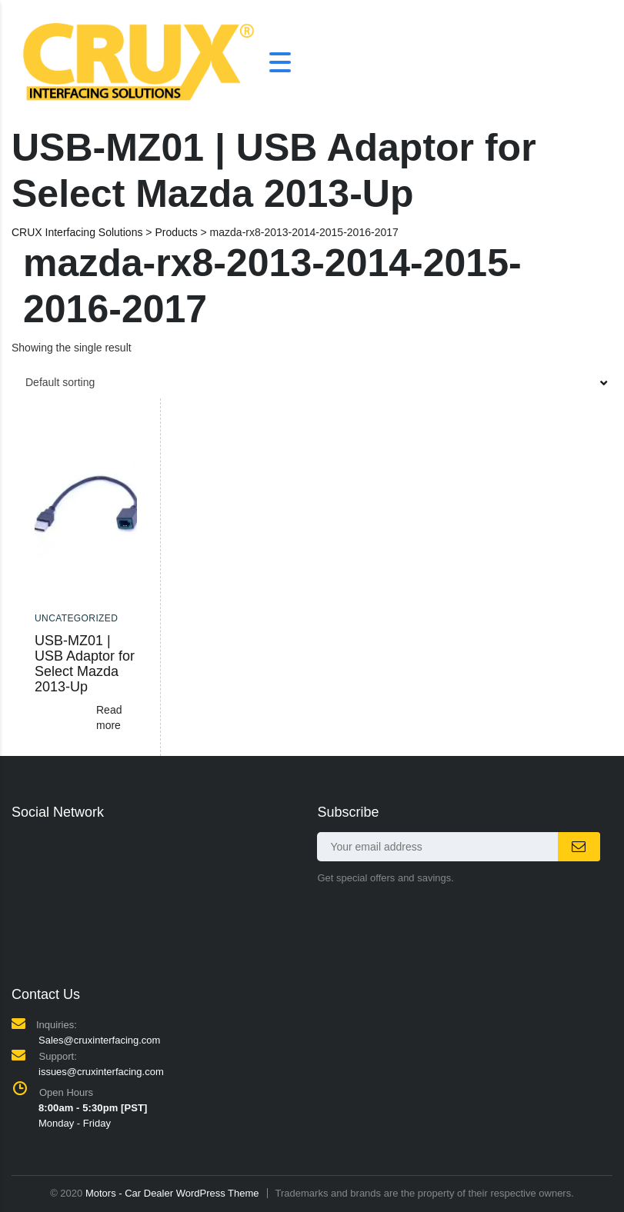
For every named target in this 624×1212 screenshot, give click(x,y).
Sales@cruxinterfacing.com (99, 1040)
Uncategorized (76, 618)
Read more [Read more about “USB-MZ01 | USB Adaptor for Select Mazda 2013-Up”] (109, 717)
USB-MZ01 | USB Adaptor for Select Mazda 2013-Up (85, 663)
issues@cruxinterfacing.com (101, 1071)
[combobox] (312, 382)
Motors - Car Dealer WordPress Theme (172, 1193)
